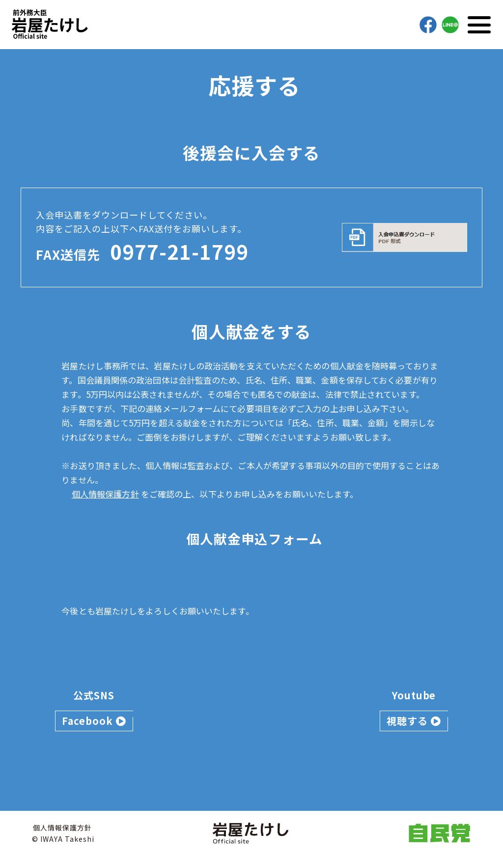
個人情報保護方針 (105, 494)
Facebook (94, 721)
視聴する (414, 721)
